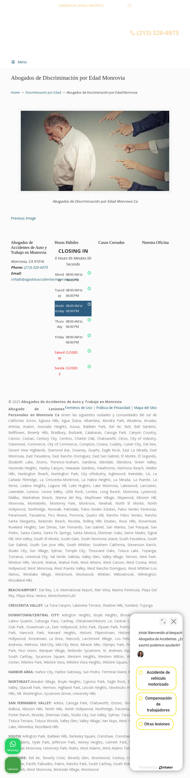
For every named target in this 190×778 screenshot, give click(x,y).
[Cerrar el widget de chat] (174, 619)
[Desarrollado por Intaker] (148, 767)
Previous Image (23, 218)
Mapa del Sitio (145, 407)
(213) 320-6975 (116, 5)
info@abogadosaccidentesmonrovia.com (95, 13)
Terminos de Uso (78, 407)
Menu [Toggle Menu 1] (19, 62)
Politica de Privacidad (113, 407)
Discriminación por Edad (43, 92)
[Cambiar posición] (163, 619)
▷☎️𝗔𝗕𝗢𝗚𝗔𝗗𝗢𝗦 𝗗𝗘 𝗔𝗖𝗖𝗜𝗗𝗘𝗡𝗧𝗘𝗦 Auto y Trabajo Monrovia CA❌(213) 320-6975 (100, 39)
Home (15, 92)
